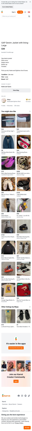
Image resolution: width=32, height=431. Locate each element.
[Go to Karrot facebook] (19, 396)
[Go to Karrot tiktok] (29, 396)
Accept (27, 427)
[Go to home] (2, 12)
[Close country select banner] (30, 2)
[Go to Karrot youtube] (25, 396)
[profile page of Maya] (3, 100)
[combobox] (14, 16)
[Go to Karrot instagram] (22, 396)
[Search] (29, 16)
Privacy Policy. (19, 423)
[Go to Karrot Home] (6, 395)
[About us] (25, 12)
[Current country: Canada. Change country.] (29, 12)
